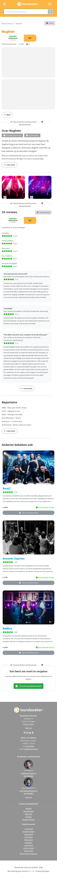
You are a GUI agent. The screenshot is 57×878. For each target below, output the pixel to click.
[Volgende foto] (51, 467)
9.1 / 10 (31, 871)
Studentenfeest (28, 819)
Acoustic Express (14, 558)
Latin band (28, 845)
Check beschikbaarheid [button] (28, 513)
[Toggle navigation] (4, 4)
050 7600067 (30, 746)
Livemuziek (28, 834)
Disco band (28, 851)
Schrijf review (43, 212)
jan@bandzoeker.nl (28, 773)
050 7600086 (28, 776)
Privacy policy (28, 724)
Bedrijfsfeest (28, 811)
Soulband (28, 842)
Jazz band (29, 837)
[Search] (28, 11)
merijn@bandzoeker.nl (29, 791)
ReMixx (7, 628)
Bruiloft (29, 808)
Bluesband (28, 840)
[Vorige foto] (6, 467)
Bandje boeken (28, 831)
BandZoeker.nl (7, 23)
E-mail (49, 23)
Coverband (28, 829)
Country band (28, 848)
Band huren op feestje (28, 853)
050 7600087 (28, 793)
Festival (28, 817)
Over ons (28, 728)
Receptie (28, 814)
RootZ (6, 488)
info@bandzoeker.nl (31, 749)
